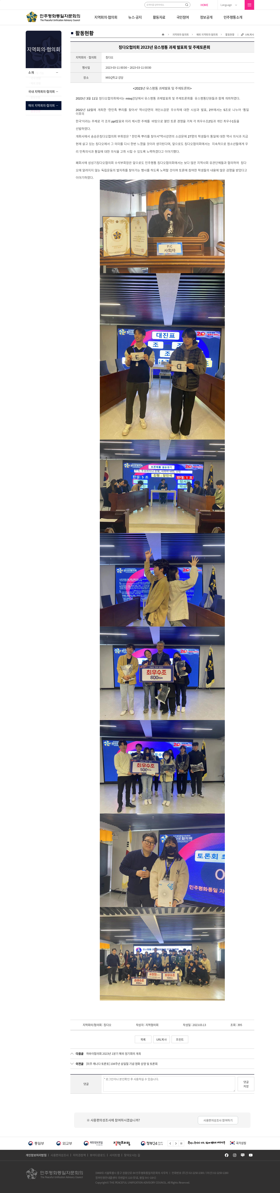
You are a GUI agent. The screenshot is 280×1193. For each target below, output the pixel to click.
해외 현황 (36, 91)
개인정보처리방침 (36, 1155)
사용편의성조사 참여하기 (217, 1120)
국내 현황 (36, 86)
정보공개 (206, 17)
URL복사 (249, 34)
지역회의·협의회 (105, 17)
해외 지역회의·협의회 (41, 121)
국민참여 (182, 17)
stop (181, 1143)
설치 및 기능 (37, 81)
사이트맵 (114, 1155)
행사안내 (35, 108)
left (170, 1143)
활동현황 (35, 113)
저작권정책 (79, 1155)
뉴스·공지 (135, 17)
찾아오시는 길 (132, 1155)
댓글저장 (246, 1084)
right (176, 1143)
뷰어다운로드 (97, 1155)
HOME (204, 5)
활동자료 (159, 17)
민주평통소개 (233, 17)
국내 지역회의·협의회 (41, 99)
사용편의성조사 (60, 1155)
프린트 (180, 1039)
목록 (143, 1039)
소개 (31, 72)
